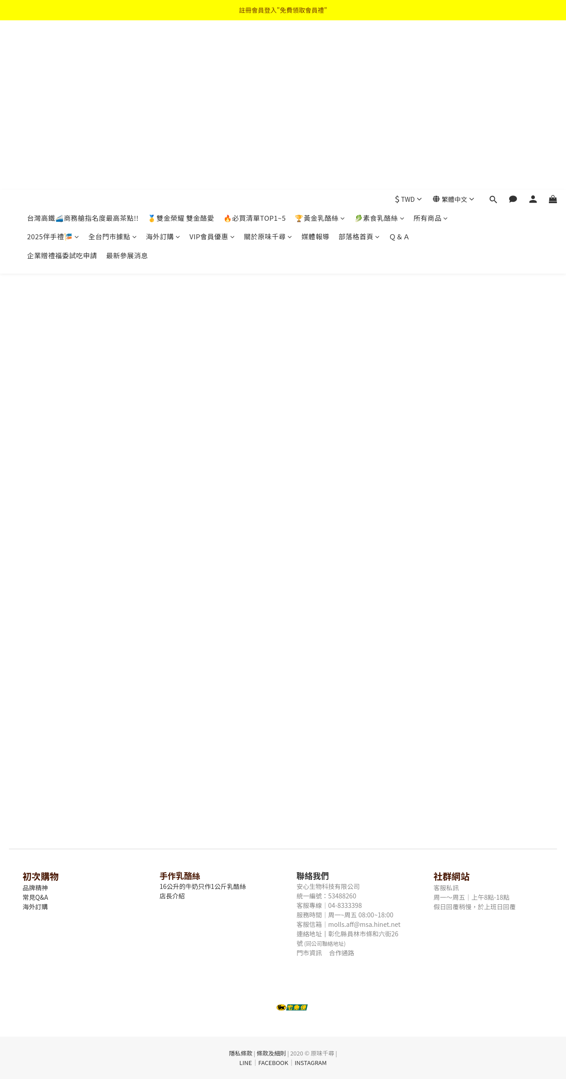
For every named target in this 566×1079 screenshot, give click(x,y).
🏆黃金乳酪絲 (320, 48)
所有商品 (430, 48)
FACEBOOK (273, 1062)
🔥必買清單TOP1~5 (254, 48)
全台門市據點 (112, 67)
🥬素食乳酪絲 (379, 48)
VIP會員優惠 (212, 67)
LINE (245, 1062)
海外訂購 (163, 67)
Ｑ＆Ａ (399, 67)
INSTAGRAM (311, 1062)
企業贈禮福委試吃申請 (62, 86)
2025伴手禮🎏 (53, 67)
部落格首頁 (359, 67)
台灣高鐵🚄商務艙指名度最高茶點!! (83, 48)
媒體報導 (315, 67)
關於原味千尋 (268, 67)
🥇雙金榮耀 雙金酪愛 (181, 48)
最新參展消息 (127, 86)
